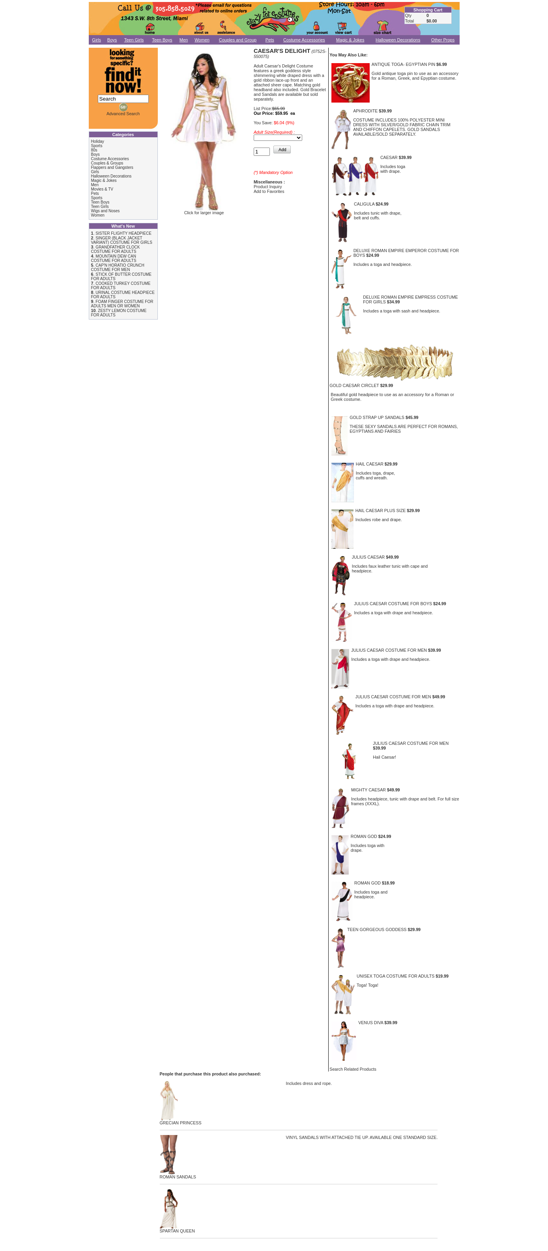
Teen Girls (134, 39)
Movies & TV (102, 189)
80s (94, 150)
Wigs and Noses (105, 211)
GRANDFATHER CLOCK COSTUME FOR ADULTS (115, 249)
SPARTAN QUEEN (177, 1229)
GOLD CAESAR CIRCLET (354, 385)
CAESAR (389, 157)
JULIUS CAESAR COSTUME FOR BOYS (393, 603)
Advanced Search (123, 113)
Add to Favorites (269, 191)
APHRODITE (365, 110)
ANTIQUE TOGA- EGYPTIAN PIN (403, 64)
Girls (96, 39)
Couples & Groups (107, 163)
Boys (112, 39)
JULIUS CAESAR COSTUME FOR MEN (389, 650)
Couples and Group (237, 39)
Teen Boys (162, 39)
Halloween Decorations (398, 39)
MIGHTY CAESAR (368, 789)
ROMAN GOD (364, 836)
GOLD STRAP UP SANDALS (377, 417)
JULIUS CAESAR (368, 557)
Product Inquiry (268, 186)
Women (202, 39)
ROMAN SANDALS (178, 1175)
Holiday (97, 141)
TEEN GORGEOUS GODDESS (376, 929)
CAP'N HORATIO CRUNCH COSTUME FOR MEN (117, 267)
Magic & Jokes (350, 39)
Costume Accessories (304, 39)
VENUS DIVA (370, 1022)
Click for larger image (204, 210)
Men (184, 39)
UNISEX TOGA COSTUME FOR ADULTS (395, 976)
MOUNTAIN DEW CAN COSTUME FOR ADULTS (114, 258)
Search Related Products (352, 1069)
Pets (270, 39)
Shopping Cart (427, 9)
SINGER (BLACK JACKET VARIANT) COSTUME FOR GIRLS (121, 240)
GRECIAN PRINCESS (181, 1120)
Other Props (442, 39)
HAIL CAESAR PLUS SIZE (380, 510)
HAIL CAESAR (369, 464)
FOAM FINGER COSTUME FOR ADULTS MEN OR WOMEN (122, 303)
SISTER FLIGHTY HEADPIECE (123, 233)
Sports (97, 146)
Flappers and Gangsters (112, 167)
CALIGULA (364, 204)
